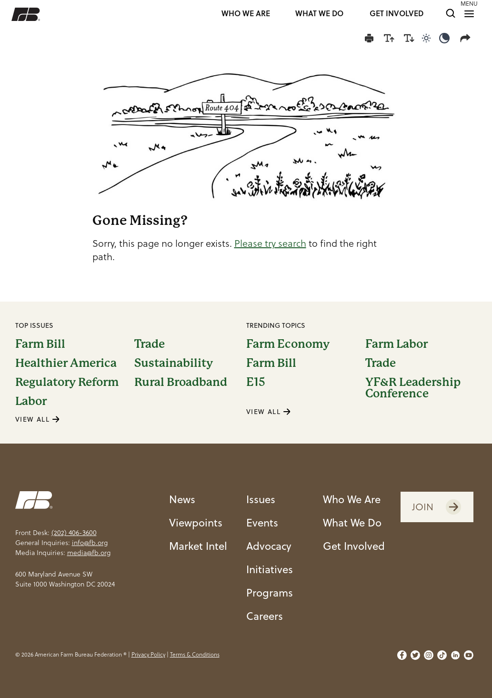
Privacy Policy (148, 654)
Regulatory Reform (67, 382)
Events (262, 522)
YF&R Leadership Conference (413, 387)
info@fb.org (90, 542)
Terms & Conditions (195, 654)
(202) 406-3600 (74, 532)
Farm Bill (40, 344)
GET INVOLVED (396, 14)
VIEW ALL (37, 419)
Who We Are (352, 499)
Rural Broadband (180, 382)
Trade (149, 344)
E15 (255, 382)
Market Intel (198, 545)
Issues (260, 499)
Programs (269, 592)
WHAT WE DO (319, 14)
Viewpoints (195, 522)
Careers (264, 615)
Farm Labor (396, 344)
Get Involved (354, 545)
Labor (31, 401)
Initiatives (269, 569)
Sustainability (173, 363)
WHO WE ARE (245, 14)
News (182, 499)
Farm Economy (288, 344)
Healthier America (66, 363)
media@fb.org (88, 552)
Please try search (270, 243)
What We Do (352, 522)
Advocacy (268, 545)
